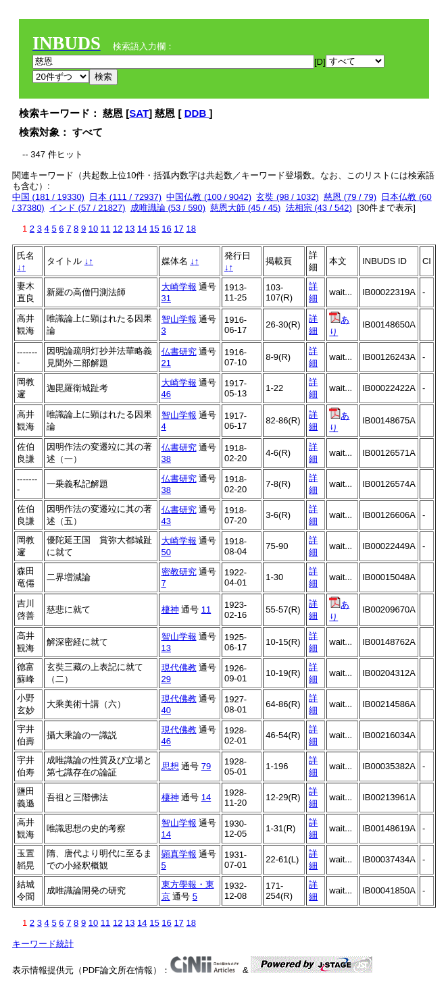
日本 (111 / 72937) (125, 197)
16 (166, 229)
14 (142, 229)
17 (178, 229)
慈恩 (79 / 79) (350, 197)
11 (105, 229)
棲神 (170, 609)
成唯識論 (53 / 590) (167, 208)
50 (166, 552)
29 (166, 679)
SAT (139, 113)
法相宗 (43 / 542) (319, 208)
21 (166, 363)
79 (206, 766)
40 (166, 710)
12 (117, 229)
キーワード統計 (43, 944)
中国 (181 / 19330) (48, 197)
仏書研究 (179, 351)
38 (166, 459)
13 (129, 229)
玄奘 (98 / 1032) (287, 197)
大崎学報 (179, 287)
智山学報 (179, 319)
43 (166, 521)
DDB (196, 113)
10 (93, 229)
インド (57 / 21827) (87, 208)
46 (166, 394)
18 (190, 229)
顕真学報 (179, 854)
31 (166, 298)
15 (154, 229)
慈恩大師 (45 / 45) (245, 208)
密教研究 (179, 572)
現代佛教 (179, 667)
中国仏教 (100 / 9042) (208, 197)
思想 (170, 766)
